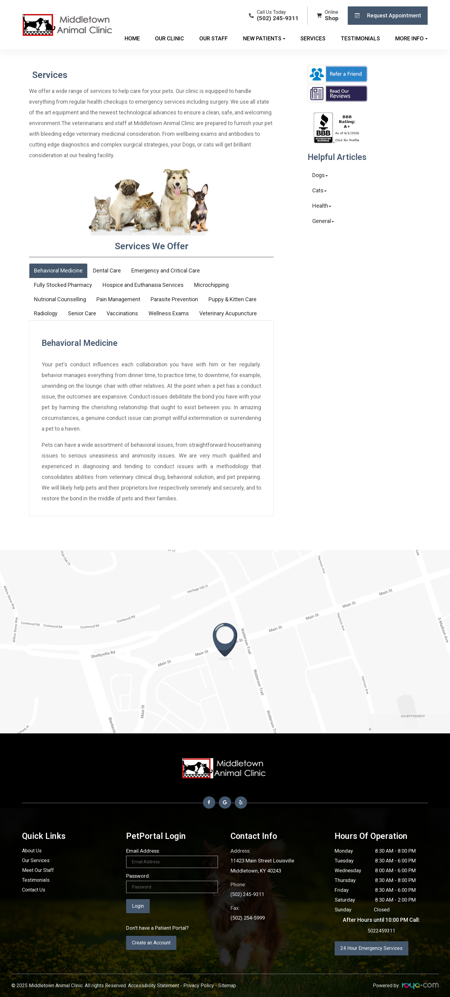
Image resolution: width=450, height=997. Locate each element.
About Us (32, 851)
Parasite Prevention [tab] (174, 299)
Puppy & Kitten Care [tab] (232, 299)
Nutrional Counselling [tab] (60, 299)
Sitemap (227, 985)
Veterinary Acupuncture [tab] (228, 313)
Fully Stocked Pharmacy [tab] (63, 285)
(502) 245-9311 (248, 894)
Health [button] (321, 205)
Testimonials (360, 38)
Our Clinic (169, 38)
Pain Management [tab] (118, 299)
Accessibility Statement (153, 985)
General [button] (323, 221)
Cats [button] (319, 190)
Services (312, 38)
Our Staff (213, 38)
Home (132, 38)
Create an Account (151, 943)
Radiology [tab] (46, 313)
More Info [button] (411, 38)
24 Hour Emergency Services (371, 948)
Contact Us (34, 890)
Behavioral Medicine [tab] (58, 270)
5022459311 (381, 931)
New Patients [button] (264, 38)
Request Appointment (386, 15)
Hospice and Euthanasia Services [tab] (143, 285)
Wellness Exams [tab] (168, 313)
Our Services (36, 861)
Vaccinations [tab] (122, 313)
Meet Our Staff (39, 870)
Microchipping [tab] (211, 285)
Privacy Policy (198, 985)
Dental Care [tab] (107, 270)
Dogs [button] (320, 175)
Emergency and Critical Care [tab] (165, 270)
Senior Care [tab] (82, 313)
